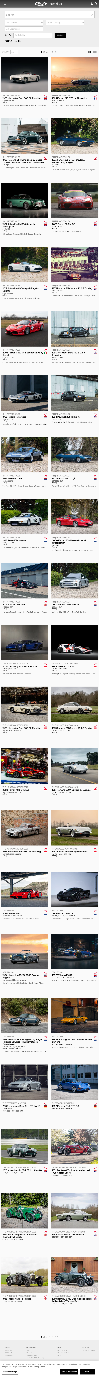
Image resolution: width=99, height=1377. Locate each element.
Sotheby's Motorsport (35, 1358)
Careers (29, 1353)
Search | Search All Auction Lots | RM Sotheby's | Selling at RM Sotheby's (48, 4)
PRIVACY (85, 1348)
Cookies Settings (88, 1350)
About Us (8, 1350)
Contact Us (9, 1355)
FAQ (27, 1350)
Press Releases (63, 1353)
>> (56, 52)
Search (60, 35)
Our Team (8, 1353)
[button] (92, 3)
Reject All (87, 1372)
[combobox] (24, 22)
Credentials (62, 1350)
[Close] (95, 1364)
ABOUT (7, 1348)
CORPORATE (31, 1348)
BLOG (59, 1355)
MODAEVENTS (31, 1355)
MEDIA (59, 1348)
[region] (49, 1369)
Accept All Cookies (69, 1372)
